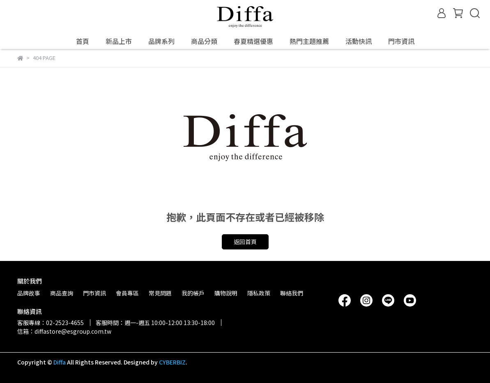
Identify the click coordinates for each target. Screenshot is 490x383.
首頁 (82, 41)
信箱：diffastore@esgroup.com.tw (64, 331)
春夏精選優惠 (253, 41)
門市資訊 (401, 41)
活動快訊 (358, 41)
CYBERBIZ (172, 362)
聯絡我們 (291, 293)
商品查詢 (61, 293)
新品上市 (119, 41)
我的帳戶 (193, 293)
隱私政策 (258, 293)
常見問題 (160, 293)
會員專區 (127, 293)
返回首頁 (245, 242)
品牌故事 (28, 293)
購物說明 (225, 293)
